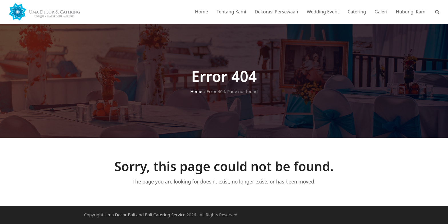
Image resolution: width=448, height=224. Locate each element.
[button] (437, 12)
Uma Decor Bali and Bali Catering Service (145, 214)
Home (196, 91)
